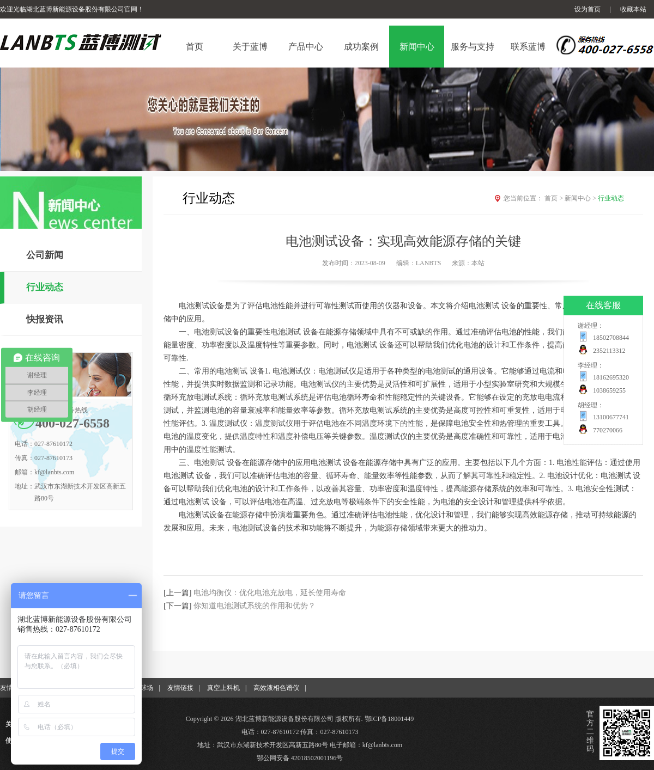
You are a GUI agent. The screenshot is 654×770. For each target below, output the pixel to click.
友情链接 (180, 688)
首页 (554, 198)
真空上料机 (223, 688)
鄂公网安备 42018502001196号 (300, 758)
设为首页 (587, 9)
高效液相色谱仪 (276, 688)
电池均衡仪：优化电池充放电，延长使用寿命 (269, 593)
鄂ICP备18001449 (389, 719)
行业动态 (44, 287)
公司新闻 (44, 255)
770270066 (607, 430)
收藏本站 (633, 9)
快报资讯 (44, 319)
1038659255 (609, 390)
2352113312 (609, 351)
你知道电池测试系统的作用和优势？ (254, 606)
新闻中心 (581, 198)
